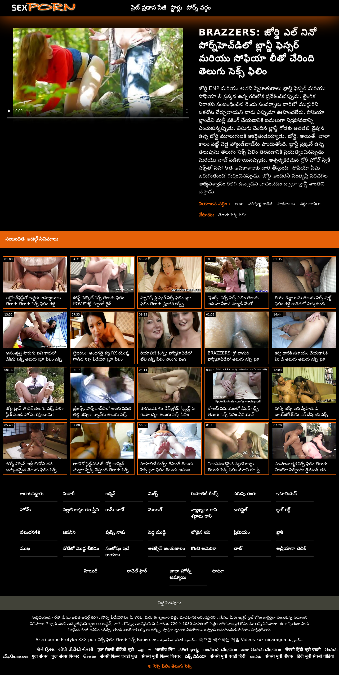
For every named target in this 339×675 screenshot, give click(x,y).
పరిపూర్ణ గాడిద (261, 203)
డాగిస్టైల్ (240, 509)
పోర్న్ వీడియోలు (114, 617)
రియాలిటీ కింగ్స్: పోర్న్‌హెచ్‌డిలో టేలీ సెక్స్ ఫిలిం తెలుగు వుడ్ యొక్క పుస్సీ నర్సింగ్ (166, 359)
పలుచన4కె (30, 532)
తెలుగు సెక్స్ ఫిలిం (233, 214)
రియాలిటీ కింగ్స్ (204, 493)
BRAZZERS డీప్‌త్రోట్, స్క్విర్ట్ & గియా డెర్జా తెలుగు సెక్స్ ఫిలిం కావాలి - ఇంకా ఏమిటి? (167, 414)
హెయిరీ (90, 571)
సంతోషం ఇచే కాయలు (117, 551)
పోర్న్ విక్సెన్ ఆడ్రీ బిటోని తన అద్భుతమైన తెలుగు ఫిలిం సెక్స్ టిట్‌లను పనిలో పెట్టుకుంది (31, 469)
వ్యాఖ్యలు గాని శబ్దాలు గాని (204, 513)
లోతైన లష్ (200, 532)
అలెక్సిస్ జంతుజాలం (166, 548)
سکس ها (295, 639)
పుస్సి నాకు (115, 532)
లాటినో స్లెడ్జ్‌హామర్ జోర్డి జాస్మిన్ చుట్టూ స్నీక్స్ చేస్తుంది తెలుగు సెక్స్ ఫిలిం (101, 469)
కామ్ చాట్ (114, 509)
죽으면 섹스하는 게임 (219, 639)
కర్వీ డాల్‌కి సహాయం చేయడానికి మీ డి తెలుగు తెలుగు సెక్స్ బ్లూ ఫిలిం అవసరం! (301, 359)
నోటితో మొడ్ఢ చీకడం (81, 548)
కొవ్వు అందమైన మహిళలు (146, 623)
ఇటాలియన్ (286, 493)
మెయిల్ (155, 509)
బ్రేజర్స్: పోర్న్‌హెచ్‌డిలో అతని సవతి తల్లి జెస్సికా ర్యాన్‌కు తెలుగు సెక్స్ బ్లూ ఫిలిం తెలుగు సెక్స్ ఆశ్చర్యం (102, 414)
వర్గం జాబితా (312, 203)
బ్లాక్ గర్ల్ (283, 509)
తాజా (239, 203)
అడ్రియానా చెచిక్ (291, 548)
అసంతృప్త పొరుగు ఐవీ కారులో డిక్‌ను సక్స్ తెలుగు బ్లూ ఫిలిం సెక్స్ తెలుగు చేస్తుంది (34, 359)
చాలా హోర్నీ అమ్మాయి (180, 574)
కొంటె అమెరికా (203, 548)
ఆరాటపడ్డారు (31, 493)
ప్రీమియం (242, 532)
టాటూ (218, 571)
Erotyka (69, 639)
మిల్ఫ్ (153, 493)
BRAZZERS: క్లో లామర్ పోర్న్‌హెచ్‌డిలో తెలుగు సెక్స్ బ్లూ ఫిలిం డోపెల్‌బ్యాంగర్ (234, 359)
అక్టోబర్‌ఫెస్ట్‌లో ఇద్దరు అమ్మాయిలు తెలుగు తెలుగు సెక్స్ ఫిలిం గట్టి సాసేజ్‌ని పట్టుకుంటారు (33, 303)
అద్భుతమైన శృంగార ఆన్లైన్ (89, 623)
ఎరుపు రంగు (245, 493)
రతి (57, 617)
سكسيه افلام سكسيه (179, 639)
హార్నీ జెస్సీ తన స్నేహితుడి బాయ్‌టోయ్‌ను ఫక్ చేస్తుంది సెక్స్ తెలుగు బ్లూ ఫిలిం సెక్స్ (301, 414)
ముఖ (25, 548)
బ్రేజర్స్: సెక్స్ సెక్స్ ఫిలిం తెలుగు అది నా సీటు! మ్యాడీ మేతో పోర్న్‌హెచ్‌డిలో (233, 303)
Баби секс (148, 639)
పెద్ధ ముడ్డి (157, 532)
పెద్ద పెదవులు (169, 602)
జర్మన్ (110, 493)
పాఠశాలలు (288, 203)
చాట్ (238, 548)
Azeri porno (47, 639)
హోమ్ (25, 509)
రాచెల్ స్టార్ (137, 571)
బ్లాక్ (279, 532)
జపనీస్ (69, 532)
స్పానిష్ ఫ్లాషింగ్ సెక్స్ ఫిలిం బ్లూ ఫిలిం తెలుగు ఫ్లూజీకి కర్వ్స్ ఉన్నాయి (165, 303)
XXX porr (87, 639)
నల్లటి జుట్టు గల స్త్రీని (81, 509)
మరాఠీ (68, 493)
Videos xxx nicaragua (263, 639)
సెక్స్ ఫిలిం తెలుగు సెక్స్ (117, 639)
